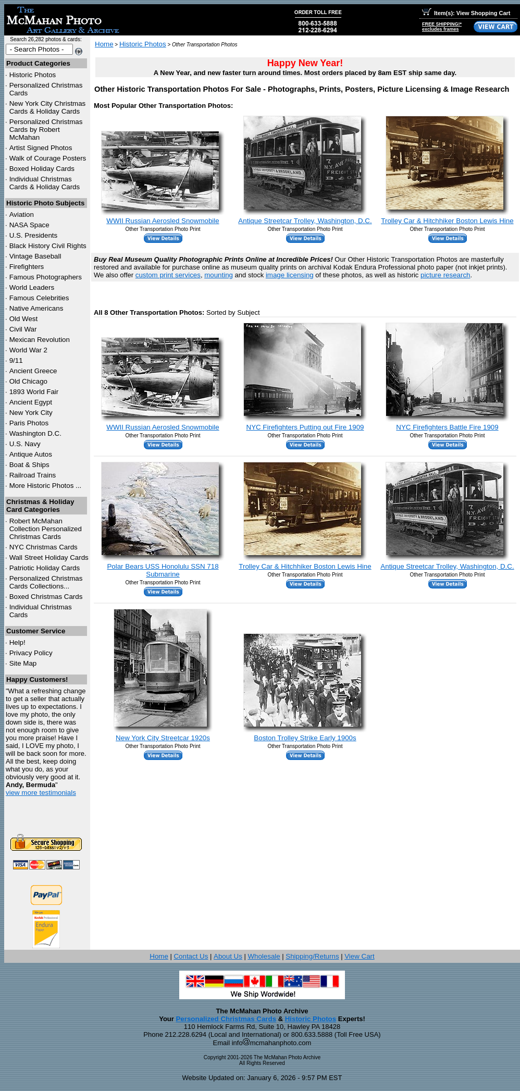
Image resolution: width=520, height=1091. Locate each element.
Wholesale (263, 956)
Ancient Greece (33, 371)
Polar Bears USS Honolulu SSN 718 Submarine (162, 570)
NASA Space (29, 225)
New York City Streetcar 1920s (163, 738)
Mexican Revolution (39, 340)
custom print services (168, 275)
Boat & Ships (29, 465)
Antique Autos (30, 454)
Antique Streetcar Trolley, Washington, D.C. (305, 221)
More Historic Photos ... (45, 485)
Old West (23, 319)
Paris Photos (29, 423)
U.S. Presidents (33, 235)
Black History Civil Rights (47, 246)
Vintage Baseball (35, 256)
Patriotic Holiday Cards (44, 568)
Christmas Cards (43, 547)
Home (104, 44)
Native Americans (36, 308)
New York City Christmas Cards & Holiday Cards (47, 107)
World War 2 (28, 350)
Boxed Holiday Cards (42, 169)
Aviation (21, 214)
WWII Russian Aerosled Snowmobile (162, 221)
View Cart (359, 956)
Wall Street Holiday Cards (49, 557)
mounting (218, 275)
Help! (17, 642)
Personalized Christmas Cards (226, 1019)
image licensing (290, 275)
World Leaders (31, 287)
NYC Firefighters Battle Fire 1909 (447, 427)
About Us (228, 956)
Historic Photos (32, 75)
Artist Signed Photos (40, 148)
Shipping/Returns (312, 956)
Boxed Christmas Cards (46, 596)
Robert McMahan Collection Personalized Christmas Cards (45, 529)
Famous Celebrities (39, 298)
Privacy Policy (31, 653)
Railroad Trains (32, 475)
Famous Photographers (45, 277)
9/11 (16, 360)
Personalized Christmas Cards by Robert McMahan (46, 129)
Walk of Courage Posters (47, 158)
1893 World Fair (34, 392)
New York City (31, 412)
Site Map (23, 663)
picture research (445, 275)
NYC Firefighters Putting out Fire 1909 (305, 427)
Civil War (23, 329)
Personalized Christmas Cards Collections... (46, 582)
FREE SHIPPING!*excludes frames (442, 26)
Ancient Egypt (30, 402)
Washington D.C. (35, 433)
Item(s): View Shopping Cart (466, 13)
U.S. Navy (25, 444)
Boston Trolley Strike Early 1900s (305, 738)
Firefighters (26, 267)
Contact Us (191, 956)
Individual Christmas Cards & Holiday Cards (44, 183)
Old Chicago (28, 381)
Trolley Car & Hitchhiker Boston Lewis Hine (447, 221)
